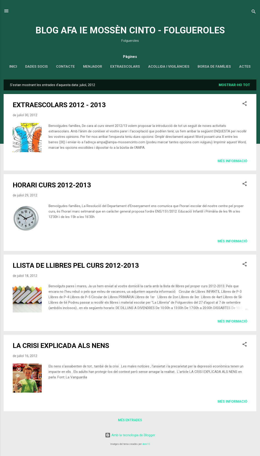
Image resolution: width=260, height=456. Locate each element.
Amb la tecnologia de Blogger (130, 435)
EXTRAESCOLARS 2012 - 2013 (59, 105)
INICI (13, 66)
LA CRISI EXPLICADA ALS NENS (61, 345)
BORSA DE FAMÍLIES (214, 66)
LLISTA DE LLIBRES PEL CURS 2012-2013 (76, 265)
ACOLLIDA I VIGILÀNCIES (168, 66)
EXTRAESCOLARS (125, 66)
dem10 (146, 444)
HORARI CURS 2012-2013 (52, 185)
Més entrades (130, 420)
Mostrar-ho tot (234, 85)
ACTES (245, 66)
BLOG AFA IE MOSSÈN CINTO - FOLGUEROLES (130, 30)
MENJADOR (92, 66)
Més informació (232, 161)
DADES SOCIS (36, 66)
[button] (244, 104)
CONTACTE (65, 66)
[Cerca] (253, 12)
